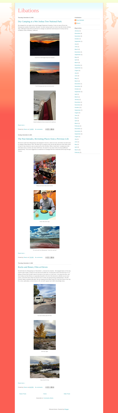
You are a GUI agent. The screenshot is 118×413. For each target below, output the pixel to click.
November (77, 36)
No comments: (39, 129)
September (78, 41)
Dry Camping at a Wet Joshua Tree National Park (40, 21)
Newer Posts (22, 394)
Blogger (67, 409)
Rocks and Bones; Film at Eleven (33, 267)
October (77, 38)
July (76, 44)
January (77, 31)
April (76, 60)
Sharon (78, 23)
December (77, 33)
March (76, 49)
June (76, 46)
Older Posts (67, 394)
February (77, 126)
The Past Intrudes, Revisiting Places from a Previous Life (43, 139)
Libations (28, 10)
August (76, 70)
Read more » (21, 125)
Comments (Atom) (48, 398)
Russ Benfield (80, 20)
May (76, 57)
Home (45, 394)
